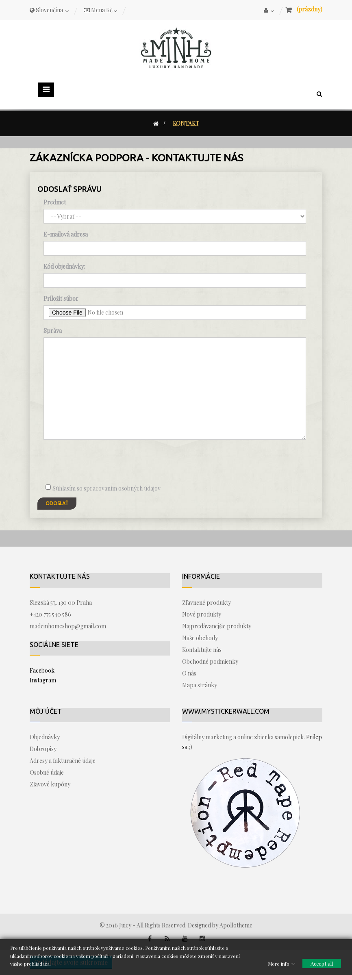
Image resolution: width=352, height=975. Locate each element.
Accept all (322, 963)
